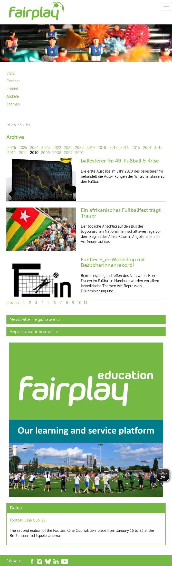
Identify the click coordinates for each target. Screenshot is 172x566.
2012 (11, 153)
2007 (68, 153)
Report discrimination (31, 331)
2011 (23, 153)
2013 (158, 148)
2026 (11, 148)
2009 (45, 153)
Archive (12, 96)
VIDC (10, 73)
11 (85, 303)
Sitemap (13, 104)
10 (79, 303)
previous (13, 303)
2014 (147, 148)
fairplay (11, 124)
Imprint (12, 89)
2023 (45, 148)
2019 (91, 148)
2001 (79, 153)
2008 (56, 153)
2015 (136, 148)
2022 (57, 148)
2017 (113, 148)
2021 (68, 148)
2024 (34, 148)
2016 (124, 148)
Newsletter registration (33, 319)
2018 (102, 148)
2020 (79, 148)
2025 (23, 148)
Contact (13, 81)
